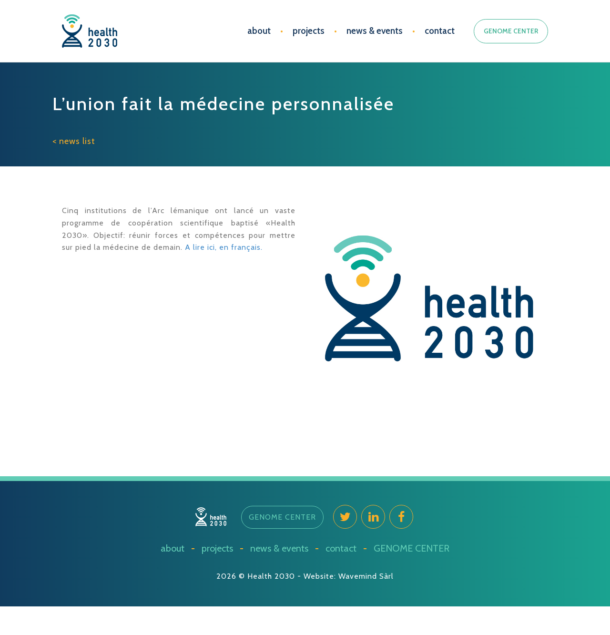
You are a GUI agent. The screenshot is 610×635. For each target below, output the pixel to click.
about (259, 30)
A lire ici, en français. (224, 247)
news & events (374, 30)
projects (309, 30)
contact (440, 30)
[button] (282, 517)
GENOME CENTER (511, 31)
